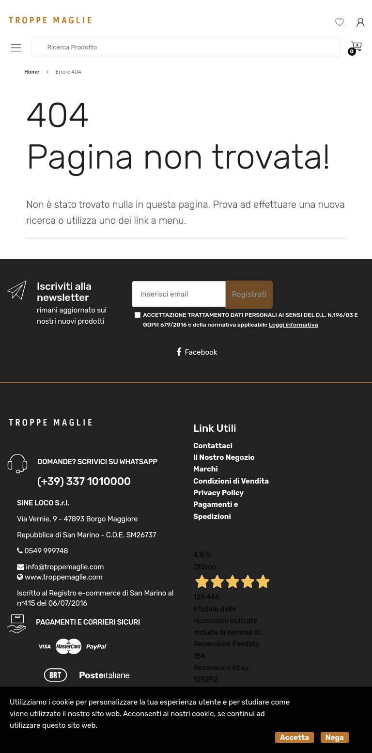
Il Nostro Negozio (224, 457)
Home (31, 72)
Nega (335, 737)
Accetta (294, 737)
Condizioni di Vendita (231, 481)
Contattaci (212, 445)
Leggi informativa (293, 324)
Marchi (205, 469)
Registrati (249, 294)
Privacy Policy (218, 492)
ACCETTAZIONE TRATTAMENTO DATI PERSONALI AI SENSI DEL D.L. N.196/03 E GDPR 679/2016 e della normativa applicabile (250, 320)
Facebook (196, 352)
